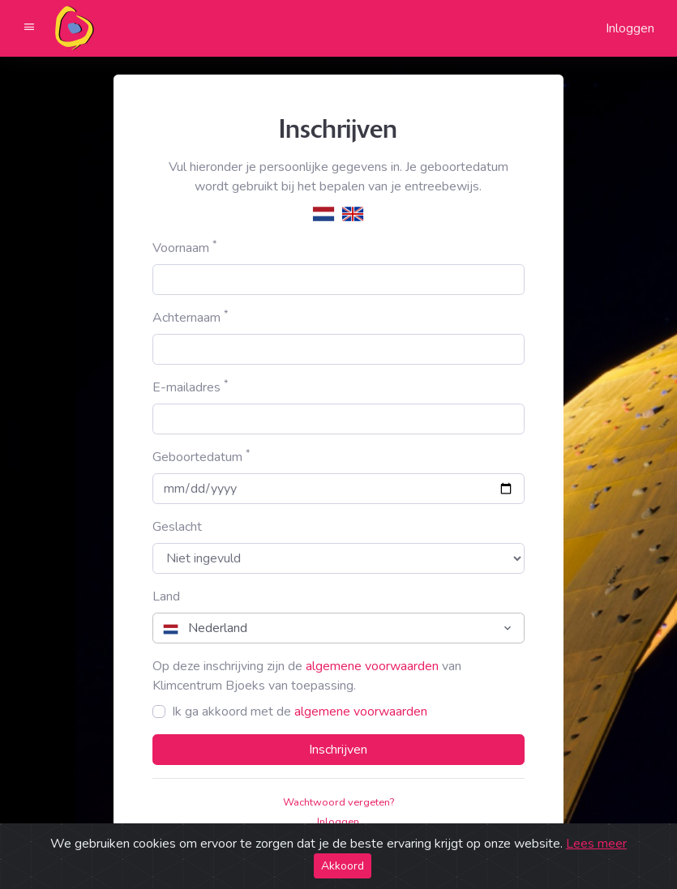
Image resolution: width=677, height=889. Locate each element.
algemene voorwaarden (372, 666)
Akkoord (342, 866)
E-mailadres (190, 387)
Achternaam (190, 317)
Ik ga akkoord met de (299, 711)
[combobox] (338, 628)
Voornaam (184, 247)
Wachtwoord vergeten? (338, 802)
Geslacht (177, 527)
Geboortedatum (201, 456)
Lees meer (596, 844)
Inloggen (630, 28)
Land (166, 596)
